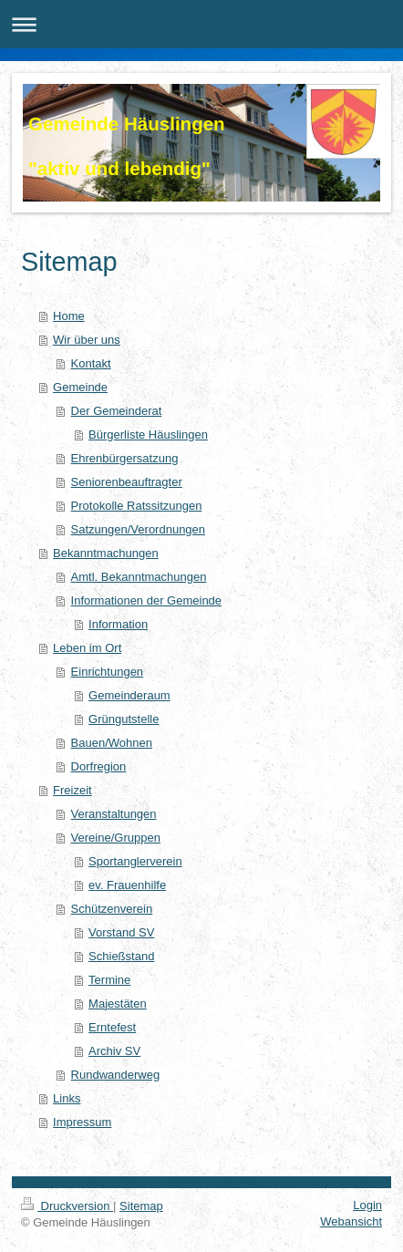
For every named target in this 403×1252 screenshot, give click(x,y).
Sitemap (141, 1206)
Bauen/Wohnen (111, 743)
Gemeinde (80, 387)
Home (69, 316)
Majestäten (117, 1003)
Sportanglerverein (135, 861)
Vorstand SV (121, 932)
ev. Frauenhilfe (127, 885)
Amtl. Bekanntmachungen (139, 577)
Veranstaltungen (114, 814)
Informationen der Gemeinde (146, 600)
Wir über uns (86, 340)
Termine (109, 980)
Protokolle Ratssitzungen (136, 505)
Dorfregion (99, 766)
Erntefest (112, 1027)
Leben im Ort (87, 648)
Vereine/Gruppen (115, 837)
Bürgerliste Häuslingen (148, 434)
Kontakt (91, 363)
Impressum (82, 1122)
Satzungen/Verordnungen (138, 529)
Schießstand (121, 956)
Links (66, 1098)
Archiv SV (114, 1051)
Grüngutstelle (123, 719)
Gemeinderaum (129, 695)
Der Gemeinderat (116, 411)
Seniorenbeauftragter (126, 482)
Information (118, 624)
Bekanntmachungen (106, 553)
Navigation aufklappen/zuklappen (201, 24)
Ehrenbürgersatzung (125, 458)
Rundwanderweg (115, 1074)
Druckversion (67, 1206)
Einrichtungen (107, 671)
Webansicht (351, 1221)
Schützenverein (112, 909)
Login (367, 1205)
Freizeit (72, 790)
